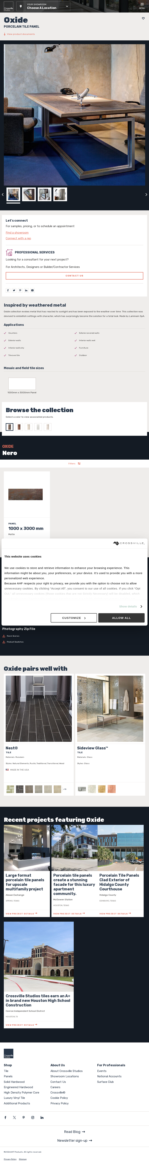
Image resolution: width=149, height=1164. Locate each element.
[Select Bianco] (39, 427)
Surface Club (105, 1082)
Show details (128, 606)
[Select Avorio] (29, 427)
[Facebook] (8, 290)
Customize (74, 617)
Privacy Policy (59, 1103)
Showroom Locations (64, 1076)
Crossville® (57, 1092)
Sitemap (22, 1159)
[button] (43, 6)
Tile (6, 1071)
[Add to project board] (142, 18)
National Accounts (109, 1076)
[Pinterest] (20, 290)
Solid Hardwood (14, 1082)
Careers (55, 1087)
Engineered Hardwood (18, 1087)
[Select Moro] (20, 427)
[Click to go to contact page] (74, 233)
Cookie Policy (59, 1098)
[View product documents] (74, 34)
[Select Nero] (10, 427)
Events (102, 1071)
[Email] (32, 290)
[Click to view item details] (27, 512)
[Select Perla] (48, 427)
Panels (8, 1076)
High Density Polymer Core (21, 1092)
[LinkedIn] (26, 290)
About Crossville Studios (66, 1071)
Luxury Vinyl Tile (14, 1098)
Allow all (121, 617)
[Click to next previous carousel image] (146, 194)
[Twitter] (14, 290)
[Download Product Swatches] (74, 641)
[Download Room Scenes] (74, 636)
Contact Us (58, 1082)
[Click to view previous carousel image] (2, 194)
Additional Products (17, 1103)
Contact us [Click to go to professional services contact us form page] (75, 275)
